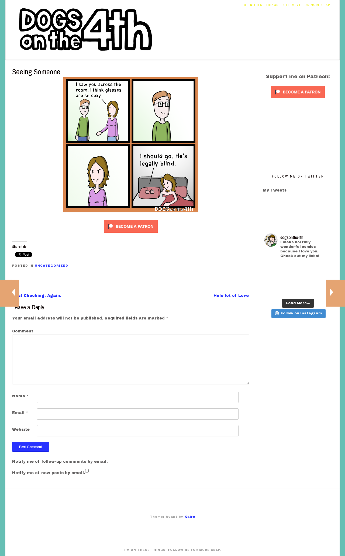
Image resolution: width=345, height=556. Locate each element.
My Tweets (275, 190)
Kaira (190, 516)
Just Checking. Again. (37, 296)
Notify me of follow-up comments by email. (60, 462)
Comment (22, 331)
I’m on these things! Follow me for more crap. (286, 5)
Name (20, 396)
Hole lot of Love (231, 296)
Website (21, 430)
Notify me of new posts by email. (48, 473)
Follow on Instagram (298, 313)
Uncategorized (51, 265)
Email (20, 413)
